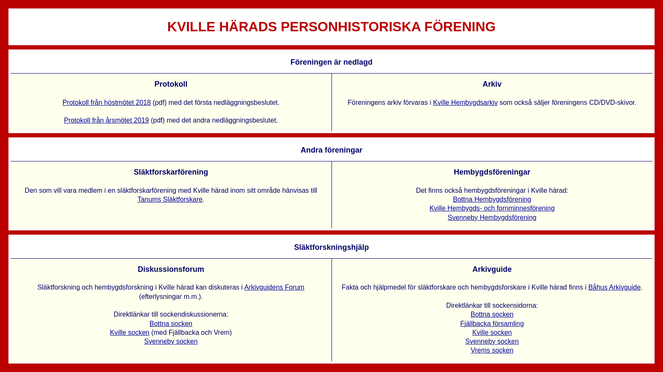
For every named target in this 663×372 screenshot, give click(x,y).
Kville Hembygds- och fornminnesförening (492, 208)
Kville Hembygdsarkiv (465, 102)
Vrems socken (492, 350)
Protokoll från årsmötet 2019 (106, 120)
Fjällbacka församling (492, 323)
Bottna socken (171, 323)
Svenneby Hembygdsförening (492, 217)
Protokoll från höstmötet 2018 (107, 102)
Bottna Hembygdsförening (492, 199)
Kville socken (129, 332)
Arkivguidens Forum (274, 287)
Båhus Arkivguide (614, 287)
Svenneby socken (170, 341)
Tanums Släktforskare (170, 199)
